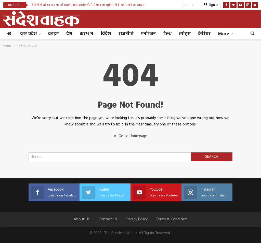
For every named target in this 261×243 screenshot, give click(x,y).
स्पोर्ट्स (185, 34)
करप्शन (86, 34)
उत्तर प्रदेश (28, 34)
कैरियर (204, 34)
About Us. (82, 219)
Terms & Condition (171, 219)
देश (69, 34)
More (223, 34)
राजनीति (126, 34)
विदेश (106, 34)
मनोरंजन (148, 34)
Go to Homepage (130, 136)
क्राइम (53, 34)
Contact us (108, 219)
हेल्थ (167, 34)
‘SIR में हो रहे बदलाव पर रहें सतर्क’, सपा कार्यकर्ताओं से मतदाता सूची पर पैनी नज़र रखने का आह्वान (87, 5)
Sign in (211, 5)
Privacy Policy (137, 219)
